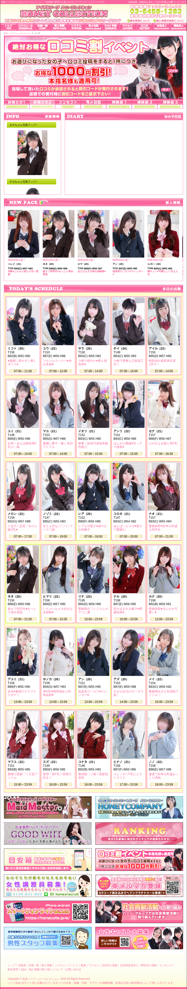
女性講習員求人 (129, 965)
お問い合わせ (73, 969)
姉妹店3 (170, 104)
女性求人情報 (109, 965)
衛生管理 (13, 969)
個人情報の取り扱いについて (46, 969)
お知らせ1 (16, 104)
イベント (73, 965)
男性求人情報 (149, 965)
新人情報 (47, 965)
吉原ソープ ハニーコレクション (41, 978)
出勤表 (22, 965)
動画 (83, 965)
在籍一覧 (34, 965)
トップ (11, 965)
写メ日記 (93, 104)
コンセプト (68, 104)
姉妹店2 (144, 104)
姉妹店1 (119, 104)
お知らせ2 (42, 104)
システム (60, 965)
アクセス (94, 965)
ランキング (165, 965)
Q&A (23, 969)
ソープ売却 (14, 983)
